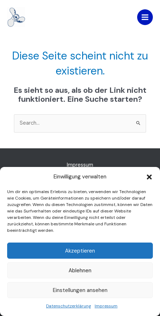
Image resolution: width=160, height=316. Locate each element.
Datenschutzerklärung (68, 306)
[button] (149, 177)
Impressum (106, 306)
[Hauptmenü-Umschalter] (145, 17)
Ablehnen (80, 270)
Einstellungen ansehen (80, 290)
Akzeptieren (80, 250)
